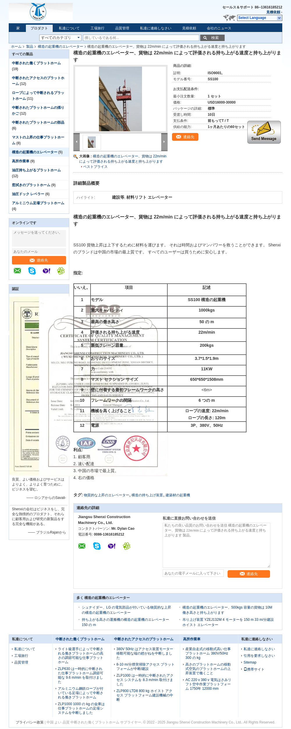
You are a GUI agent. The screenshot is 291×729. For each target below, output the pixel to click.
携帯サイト (254, 669)
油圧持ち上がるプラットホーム (36, 170)
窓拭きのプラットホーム (31, 185)
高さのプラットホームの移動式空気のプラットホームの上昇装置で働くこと (208, 668)
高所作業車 (20, 161)
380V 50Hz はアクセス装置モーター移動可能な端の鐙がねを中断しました (144, 653)
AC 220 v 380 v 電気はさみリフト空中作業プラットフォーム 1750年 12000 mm (208, 684)
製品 (29, 47)
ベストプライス (95, 167)
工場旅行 (97, 28)
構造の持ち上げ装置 (147, 495)
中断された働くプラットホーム (36, 63)
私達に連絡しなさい (155, 28)
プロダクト (39, 28)
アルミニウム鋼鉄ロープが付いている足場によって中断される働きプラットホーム (80, 693)
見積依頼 (273, 12)
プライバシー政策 (30, 722)
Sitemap (250, 662)
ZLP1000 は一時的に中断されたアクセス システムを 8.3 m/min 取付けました (144, 679)
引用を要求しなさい (259, 656)
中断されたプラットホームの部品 (38, 122)
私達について (69, 28)
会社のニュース (219, 28)
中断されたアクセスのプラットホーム (143, 639)
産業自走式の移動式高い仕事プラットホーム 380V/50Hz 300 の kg (208, 653)
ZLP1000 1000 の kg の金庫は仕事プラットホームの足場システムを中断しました (81, 708)
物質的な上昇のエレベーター (106, 495)
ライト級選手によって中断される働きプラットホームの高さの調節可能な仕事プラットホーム (80, 655)
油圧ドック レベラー (28, 194)
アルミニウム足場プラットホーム (38, 203)
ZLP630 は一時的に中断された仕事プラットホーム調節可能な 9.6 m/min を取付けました (80, 675)
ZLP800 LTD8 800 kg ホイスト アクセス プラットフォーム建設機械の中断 (144, 695)
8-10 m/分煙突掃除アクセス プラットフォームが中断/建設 (145, 666)
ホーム (16, 47)
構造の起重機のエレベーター (60, 47)
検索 (215, 37)
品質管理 (122, 28)
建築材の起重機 (178, 495)
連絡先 (39, 260)
